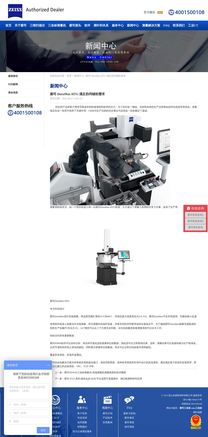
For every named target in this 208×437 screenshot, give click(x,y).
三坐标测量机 (57, 25)
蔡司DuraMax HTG (105, 207)
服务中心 (118, 25)
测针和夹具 (101, 25)
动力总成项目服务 (82, 431)
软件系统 (129, 426)
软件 (87, 25)
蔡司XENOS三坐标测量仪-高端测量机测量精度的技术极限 (95, 372)
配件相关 (129, 417)
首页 (8, 25)
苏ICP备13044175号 (192, 399)
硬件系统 (129, 422)
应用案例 (107, 422)
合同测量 (82, 422)
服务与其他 (129, 413)
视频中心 (107, 407)
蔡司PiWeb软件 (58, 343)
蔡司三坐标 (45, 11)
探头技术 (55, 426)
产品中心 (55, 407)
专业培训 (82, 417)
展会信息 (13, 92)
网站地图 (197, 412)
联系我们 (179, 25)
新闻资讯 (13, 76)
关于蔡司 (21, 25)
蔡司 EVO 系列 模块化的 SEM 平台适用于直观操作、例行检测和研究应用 (103, 378)
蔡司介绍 (107, 413)
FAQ (166, 25)
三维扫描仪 (37, 25)
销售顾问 (82, 426)
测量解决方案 (151, 25)
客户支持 (82, 413)
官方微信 (149, 12)
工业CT (193, 25)
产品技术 (107, 417)
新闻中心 (133, 25)
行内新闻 (13, 84)
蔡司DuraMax (57, 316)
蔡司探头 (75, 25)
